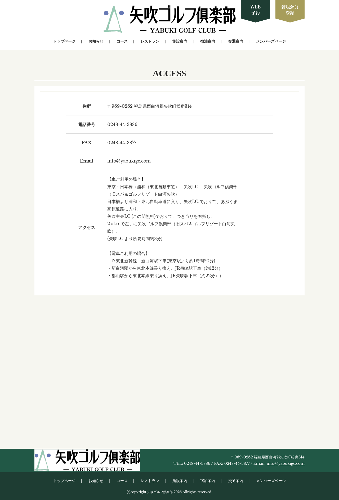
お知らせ (95, 41)
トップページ (64, 41)
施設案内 (179, 41)
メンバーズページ (271, 41)
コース (122, 41)
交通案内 (235, 41)
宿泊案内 (207, 41)
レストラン (150, 41)
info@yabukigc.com (129, 161)
